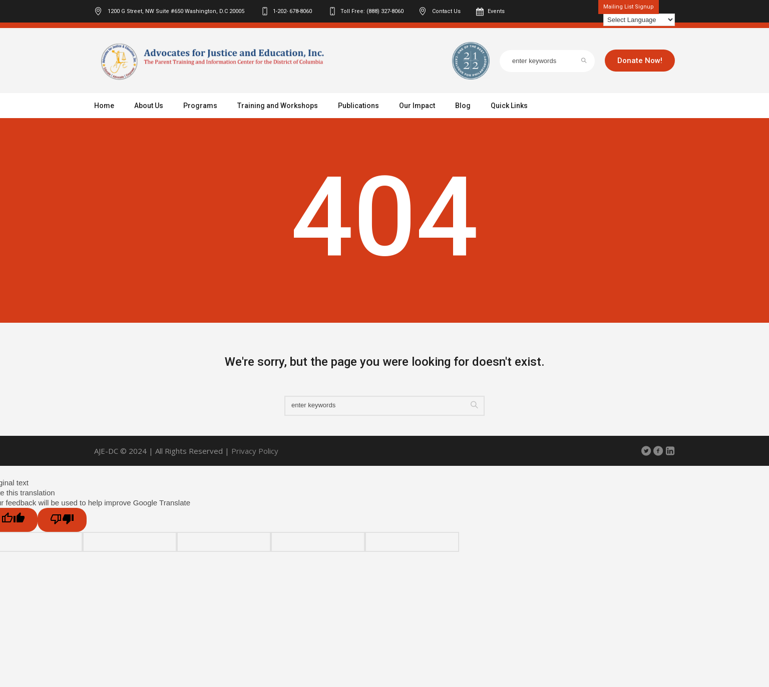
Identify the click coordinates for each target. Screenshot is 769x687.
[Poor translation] (62, 520)
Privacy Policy (254, 451)
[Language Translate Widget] (639, 20)
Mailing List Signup (628, 7)
